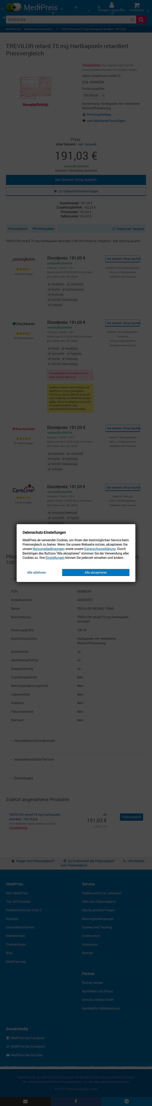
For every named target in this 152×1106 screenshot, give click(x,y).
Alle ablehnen (36, 572)
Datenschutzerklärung (100, 549)
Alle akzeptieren (96, 572)
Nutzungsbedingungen (49, 549)
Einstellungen (55, 557)
